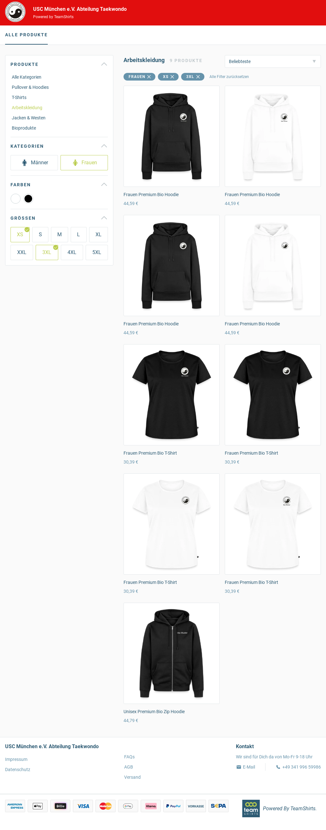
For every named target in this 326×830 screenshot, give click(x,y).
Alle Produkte (26, 34)
